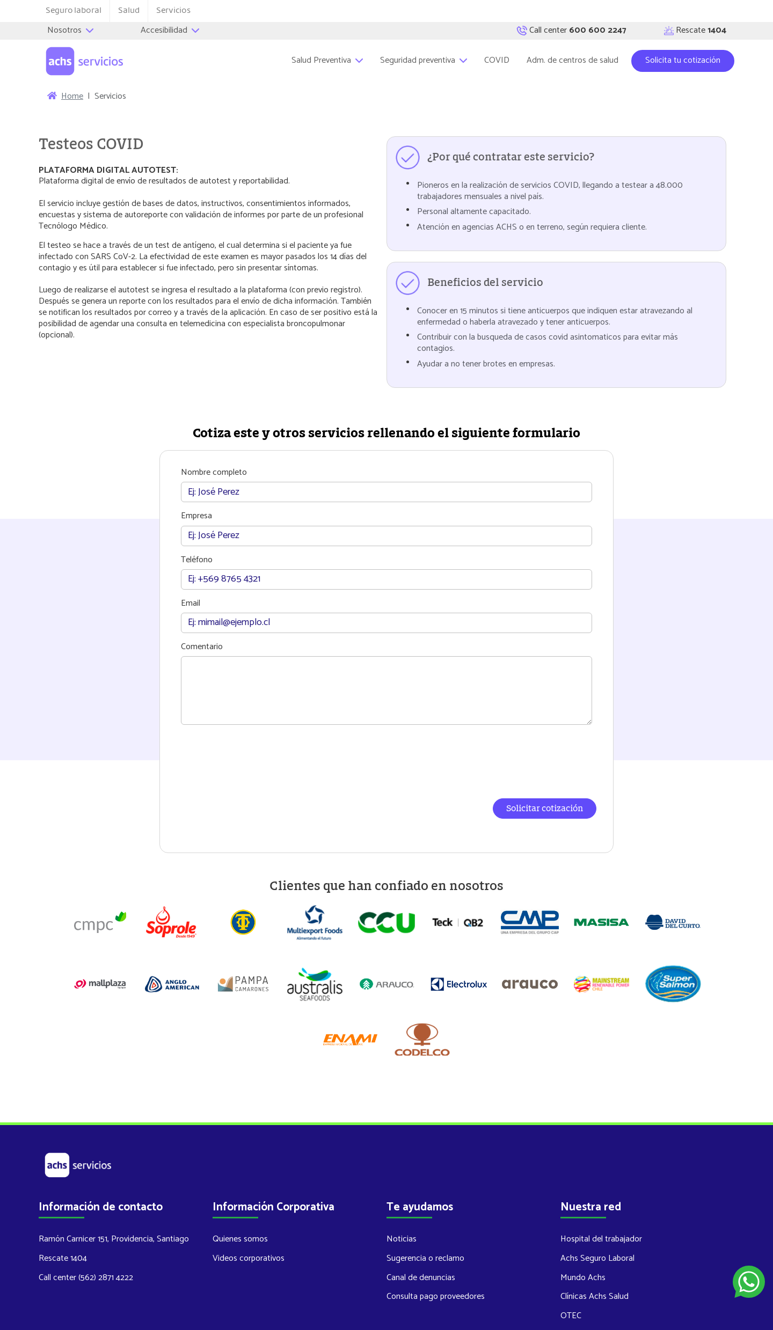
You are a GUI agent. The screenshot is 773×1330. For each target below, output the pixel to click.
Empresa (198, 517)
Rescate (695, 30)
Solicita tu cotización (682, 60)
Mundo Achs (583, 1225)
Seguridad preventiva (423, 60)
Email (192, 604)
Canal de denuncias (420, 1225)
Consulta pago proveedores (435, 1245)
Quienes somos (240, 1187)
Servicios (173, 10)
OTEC (570, 1264)
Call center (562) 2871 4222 (86, 1225)
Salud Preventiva (327, 60)
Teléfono (198, 560)
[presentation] (386, 757)
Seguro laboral (73, 10)
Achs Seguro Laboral (597, 1207)
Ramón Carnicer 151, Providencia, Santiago (114, 1187)
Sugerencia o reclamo (425, 1207)
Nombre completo (216, 473)
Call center (571, 30)
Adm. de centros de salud (572, 60)
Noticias (401, 1187)
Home (72, 96)
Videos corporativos (249, 1207)
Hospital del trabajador (601, 1187)
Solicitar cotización (543, 809)
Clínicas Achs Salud (594, 1245)
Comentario (203, 647)
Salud (129, 10)
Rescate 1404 (63, 1207)
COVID (496, 60)
